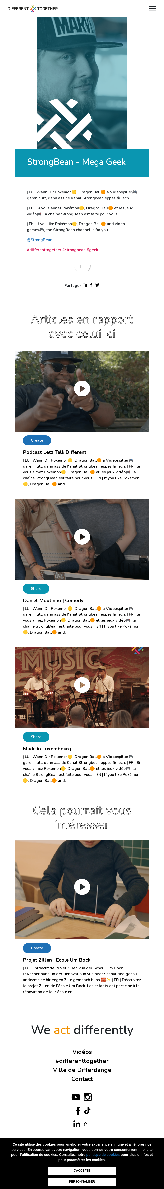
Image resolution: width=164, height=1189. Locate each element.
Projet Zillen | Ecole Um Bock (56, 960)
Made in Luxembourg (47, 748)
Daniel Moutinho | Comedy (53, 600)
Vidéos (82, 1052)
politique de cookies (103, 1155)
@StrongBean (39, 240)
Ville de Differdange (82, 1070)
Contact (82, 1079)
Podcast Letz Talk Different (54, 452)
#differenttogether (82, 1061)
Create (37, 440)
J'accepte (82, 1170)
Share (36, 588)
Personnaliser (82, 1181)
